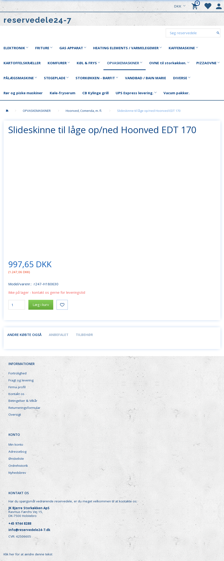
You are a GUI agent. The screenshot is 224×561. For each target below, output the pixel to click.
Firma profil (17, 387)
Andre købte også (24, 334)
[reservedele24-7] (38, 20)
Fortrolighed (17, 373)
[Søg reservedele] (218, 32)
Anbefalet (58, 334)
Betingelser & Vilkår (22, 401)
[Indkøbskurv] (195, 6)
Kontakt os (16, 394)
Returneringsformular (24, 408)
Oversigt (14, 414)
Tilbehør (84, 334)
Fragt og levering (21, 380)
